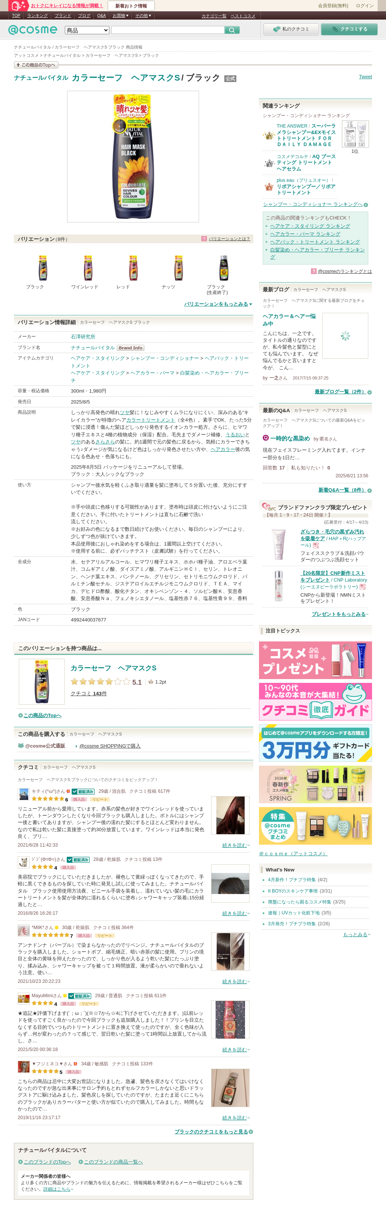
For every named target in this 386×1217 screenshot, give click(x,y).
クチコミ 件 (88, 693)
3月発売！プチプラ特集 (292, 923)
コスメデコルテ (292, 156)
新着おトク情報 (131, 6)
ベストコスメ (243, 16)
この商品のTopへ (42, 715)
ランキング (37, 15)
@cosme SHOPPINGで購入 (110, 746)
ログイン (365, 5)
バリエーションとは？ (229, 238)
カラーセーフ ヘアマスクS (126, 77)
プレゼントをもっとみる (339, 614)
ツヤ (125, 412)
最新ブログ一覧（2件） (340, 391)
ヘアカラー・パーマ (152, 373)
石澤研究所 (83, 337)
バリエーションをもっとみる (216, 304)
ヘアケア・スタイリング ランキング (310, 226)
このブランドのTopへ (47, 1162)
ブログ (84, 15)
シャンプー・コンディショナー (164, 358)
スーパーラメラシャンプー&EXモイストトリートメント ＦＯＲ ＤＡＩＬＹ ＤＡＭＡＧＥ (306, 135)
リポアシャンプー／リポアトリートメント (306, 189)
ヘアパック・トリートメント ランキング (315, 242)
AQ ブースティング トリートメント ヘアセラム (306, 163)
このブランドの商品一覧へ (113, 1162)
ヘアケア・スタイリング (98, 358)
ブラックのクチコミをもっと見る (211, 1132)
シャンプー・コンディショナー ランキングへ (313, 204)
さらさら (105, 442)
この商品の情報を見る (36, 65)
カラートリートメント (150, 420)
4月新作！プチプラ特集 (292, 879)
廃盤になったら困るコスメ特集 (299, 902)
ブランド (63, 15)
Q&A (101, 15)
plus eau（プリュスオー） (304, 180)
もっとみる (355, 934)
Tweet (365, 76)
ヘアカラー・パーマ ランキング (305, 234)
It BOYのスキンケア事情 (293, 891)
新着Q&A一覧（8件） (342, 490)
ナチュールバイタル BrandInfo (133, 348)
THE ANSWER (292, 126)
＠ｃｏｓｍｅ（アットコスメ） (293, 853)
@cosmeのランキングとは (345, 271)
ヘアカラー (223, 449)
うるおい (235, 434)
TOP (16, 15)
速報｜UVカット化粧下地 (294, 912)
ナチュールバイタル (41, 78)
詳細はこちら (56, 1189)
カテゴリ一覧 (214, 16)
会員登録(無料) (333, 5)
